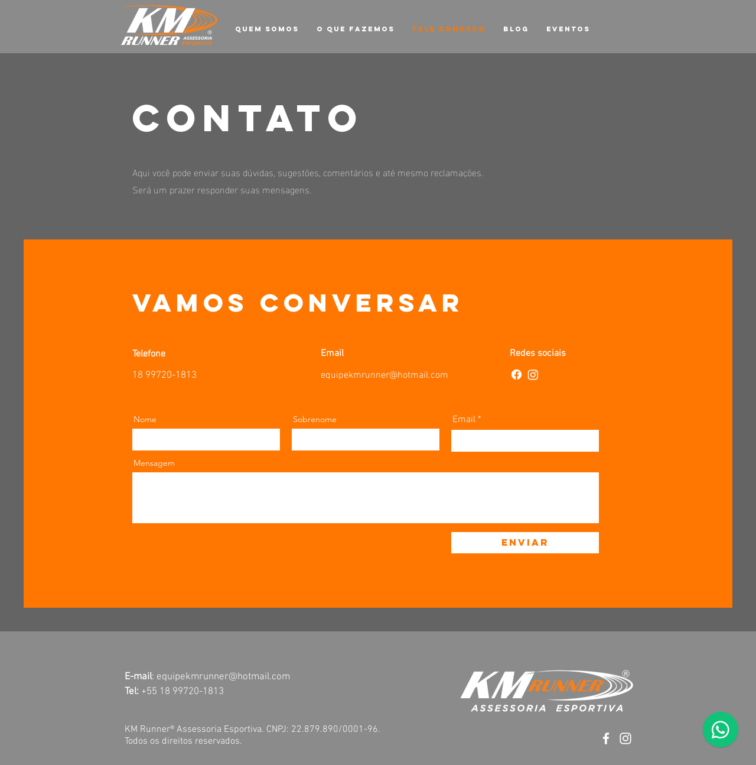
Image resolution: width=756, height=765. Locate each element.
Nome (145, 419)
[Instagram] (533, 374)
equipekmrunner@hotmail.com (384, 375)
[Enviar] (525, 542)
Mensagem (154, 463)
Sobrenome (315, 419)
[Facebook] (516, 374)
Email (463, 419)
